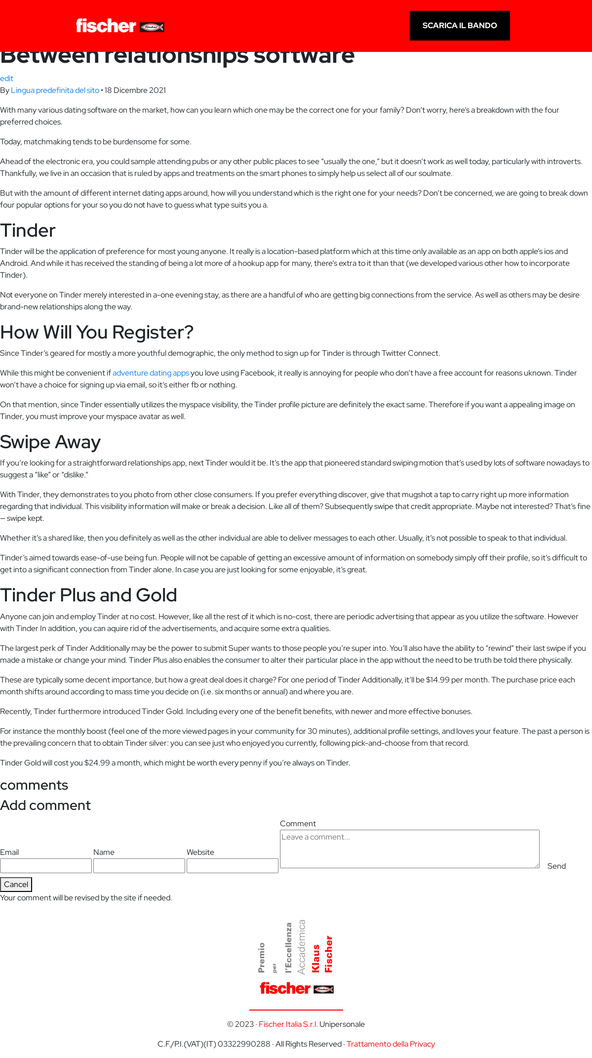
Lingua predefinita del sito (55, 90)
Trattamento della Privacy (391, 1044)
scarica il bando (460, 25)
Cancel (16, 884)
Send (557, 866)
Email (46, 860)
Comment (410, 843)
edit (6, 78)
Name (139, 860)
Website (232, 860)
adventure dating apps (151, 373)
